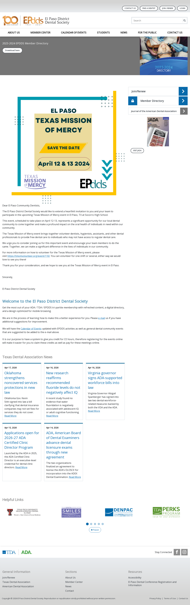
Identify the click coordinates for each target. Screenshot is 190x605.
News (123, 32)
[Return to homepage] (40, 20)
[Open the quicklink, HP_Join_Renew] (158, 91)
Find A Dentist (148, 8)
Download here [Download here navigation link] (12, 50)
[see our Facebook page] (177, 552)
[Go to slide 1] (87, 524)
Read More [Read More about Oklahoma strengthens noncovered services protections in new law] (10, 415)
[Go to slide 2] (91, 524)
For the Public (147, 32)
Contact (69, 590)
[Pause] (95, 529)
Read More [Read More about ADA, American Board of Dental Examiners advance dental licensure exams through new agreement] (75, 477)
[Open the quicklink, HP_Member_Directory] (158, 100)
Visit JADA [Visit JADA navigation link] (137, 150)
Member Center (40, 32)
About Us (14, 32)
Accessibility (134, 577)
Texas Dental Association (16, 582)
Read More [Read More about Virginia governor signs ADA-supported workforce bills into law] (94, 411)
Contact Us (130, 8)
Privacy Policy (155, 598)
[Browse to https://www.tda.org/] (17, 552)
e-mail (101, 318)
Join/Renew (8, 577)
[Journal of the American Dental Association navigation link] (158, 111)
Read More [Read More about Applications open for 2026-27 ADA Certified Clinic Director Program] (21, 467)
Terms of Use (170, 598)
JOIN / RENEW (167, 8)
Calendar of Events (73, 32)
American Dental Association (18, 586)
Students (103, 32)
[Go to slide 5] (103, 524)
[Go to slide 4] (99, 524)
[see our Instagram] (184, 552)
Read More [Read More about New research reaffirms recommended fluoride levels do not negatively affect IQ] (52, 415)
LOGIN (182, 8)
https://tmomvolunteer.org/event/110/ (28, 256)
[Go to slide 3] (95, 524)
